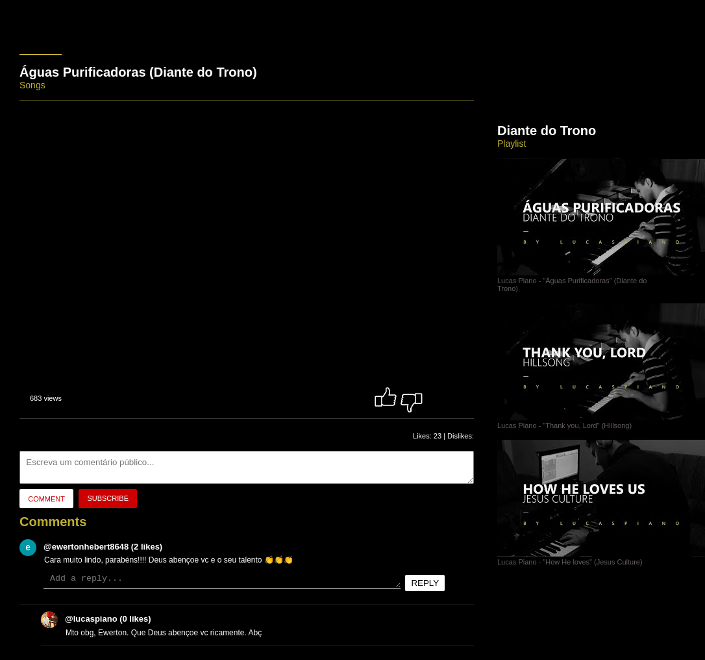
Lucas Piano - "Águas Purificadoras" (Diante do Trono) (601, 280)
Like (385, 397)
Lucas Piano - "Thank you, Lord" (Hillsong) (601, 421)
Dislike (411, 397)
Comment (46, 499)
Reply (425, 583)
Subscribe (108, 498)
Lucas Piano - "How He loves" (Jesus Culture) (601, 558)
